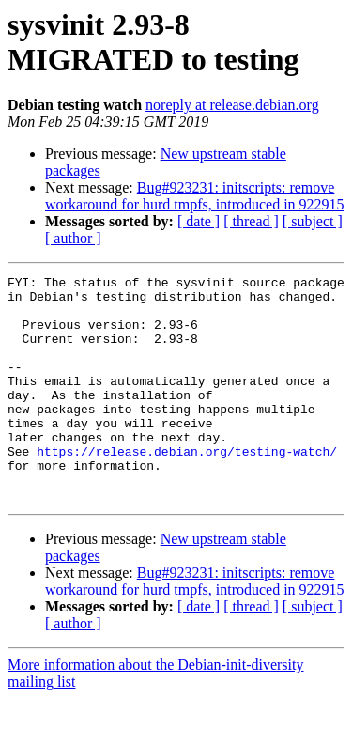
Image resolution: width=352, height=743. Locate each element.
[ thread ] (251, 221)
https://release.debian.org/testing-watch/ (187, 487)
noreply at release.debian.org (232, 105)
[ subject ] (313, 221)
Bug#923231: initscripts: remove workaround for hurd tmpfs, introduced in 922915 (194, 195)
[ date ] (198, 221)
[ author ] (73, 238)
